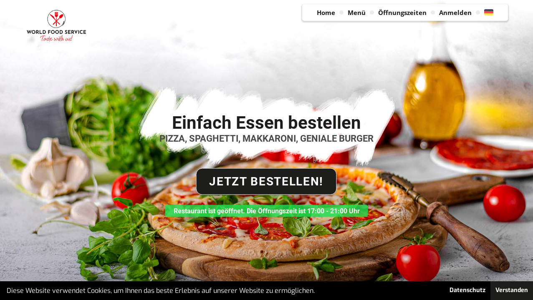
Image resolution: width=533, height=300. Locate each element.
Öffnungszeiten (402, 12)
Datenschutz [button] (467, 290)
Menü (357, 12)
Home (326, 12)
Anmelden (455, 12)
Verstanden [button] (511, 290)
